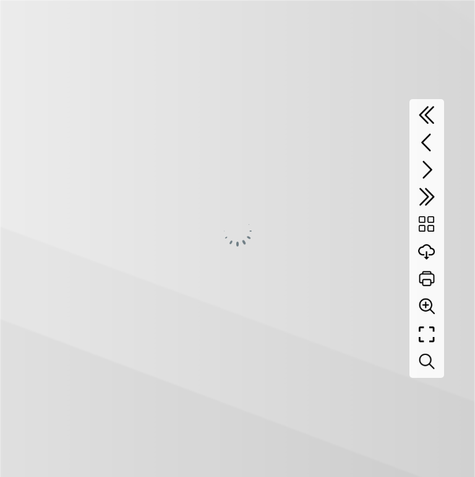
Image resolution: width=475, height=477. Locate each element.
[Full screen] (427, 334)
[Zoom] (427, 306)
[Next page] (427, 170)
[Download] (427, 251)
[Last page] (427, 197)
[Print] (427, 279)
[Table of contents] (427, 224)
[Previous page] (427, 142)
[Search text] (427, 362)
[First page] (427, 115)
